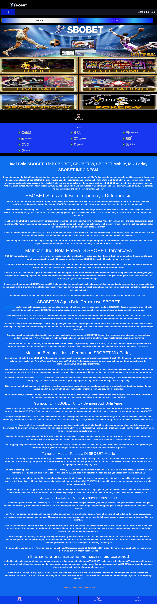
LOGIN (115, 20)
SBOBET (42, 210)
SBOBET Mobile (37, 470)
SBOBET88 (10, 307)
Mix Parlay (39, 378)
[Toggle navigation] (4, 5)
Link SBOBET (12, 425)
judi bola (34, 256)
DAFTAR (39, 20)
